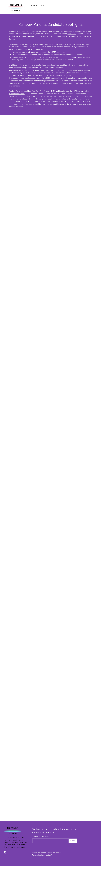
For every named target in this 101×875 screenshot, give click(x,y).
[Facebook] (5, 852)
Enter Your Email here (40, 837)
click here (72, 34)
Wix (51, 855)
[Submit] (73, 841)
